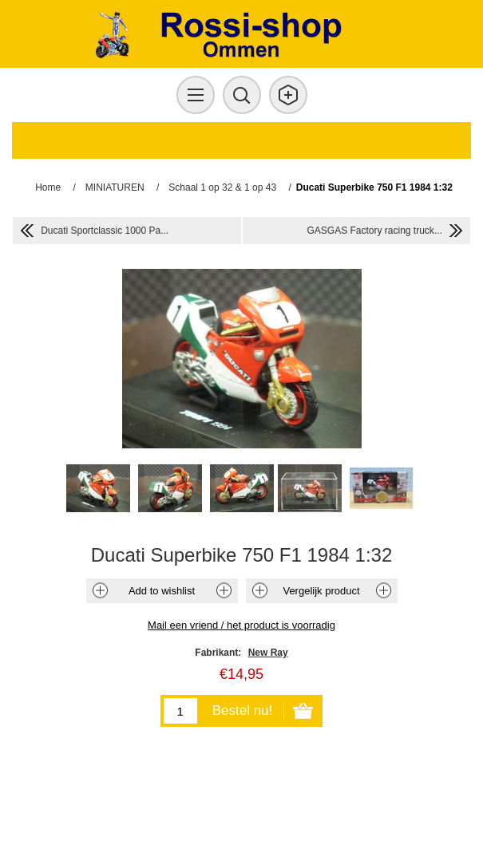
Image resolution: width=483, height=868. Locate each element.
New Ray (268, 652)
